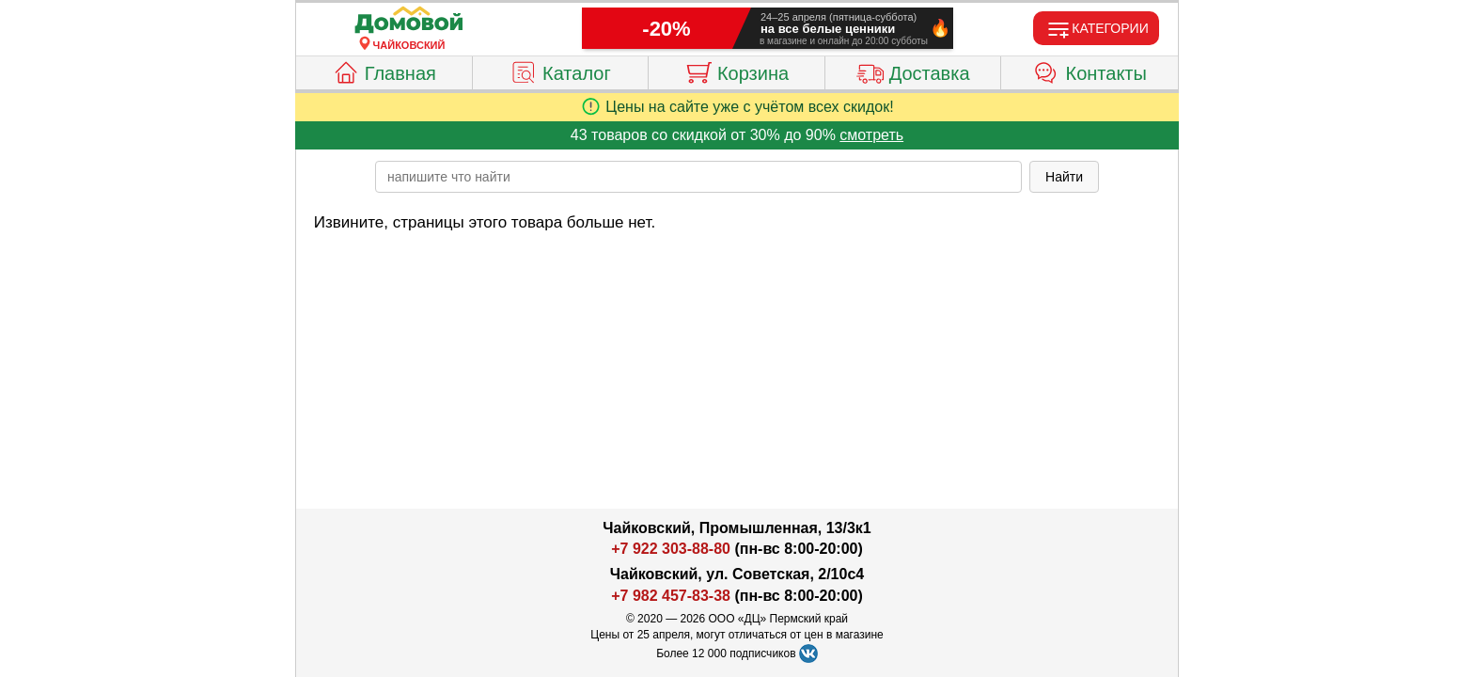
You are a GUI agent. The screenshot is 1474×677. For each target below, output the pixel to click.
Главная (384, 70)
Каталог (560, 70)
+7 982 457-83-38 (670, 596)
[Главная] (409, 21)
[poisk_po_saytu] (698, 177)
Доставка (913, 70)
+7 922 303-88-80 (670, 549)
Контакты (1090, 70)
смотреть (871, 135)
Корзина (736, 70)
